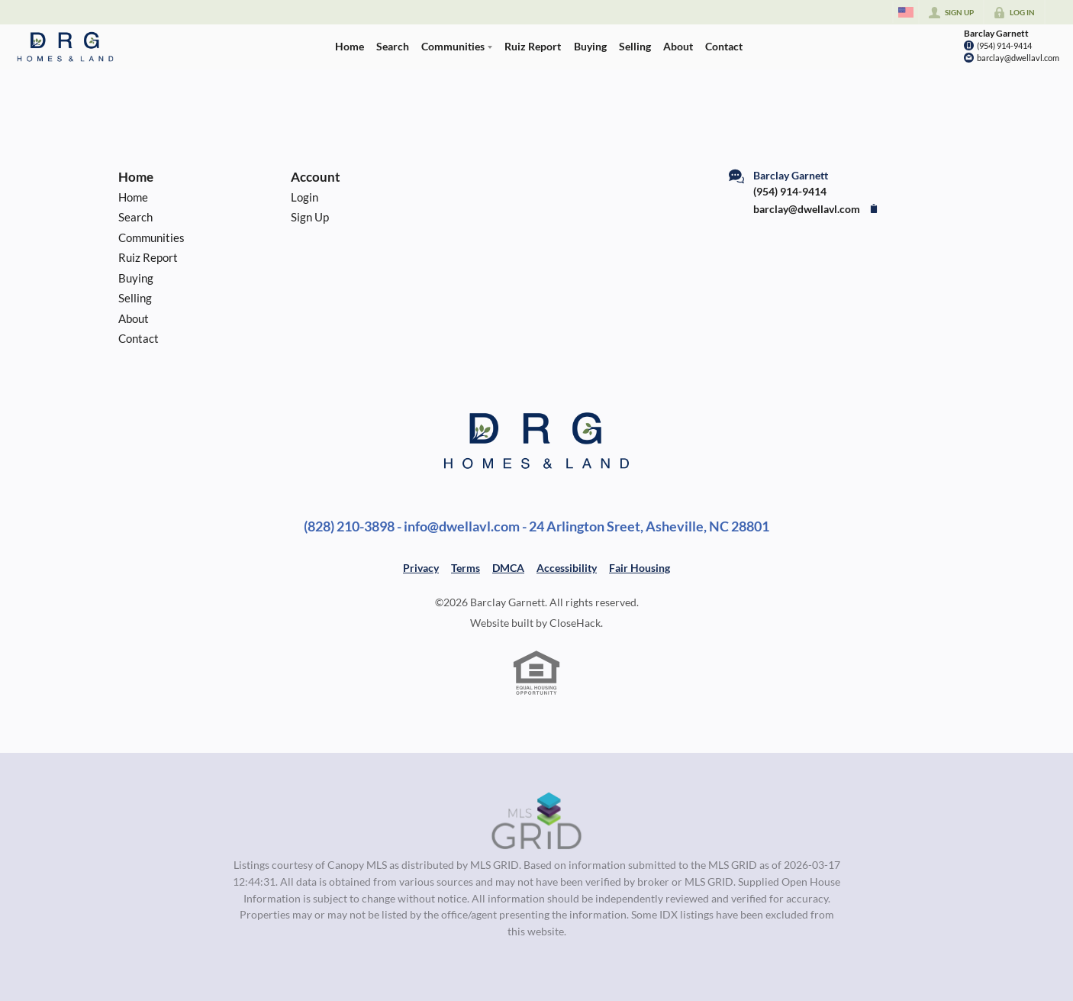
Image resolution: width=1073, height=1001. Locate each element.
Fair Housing (639, 567)
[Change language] (906, 12)
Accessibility (566, 567)
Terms (465, 567)
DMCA (508, 567)
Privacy (421, 567)
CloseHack (575, 622)
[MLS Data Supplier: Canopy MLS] (536, 821)
